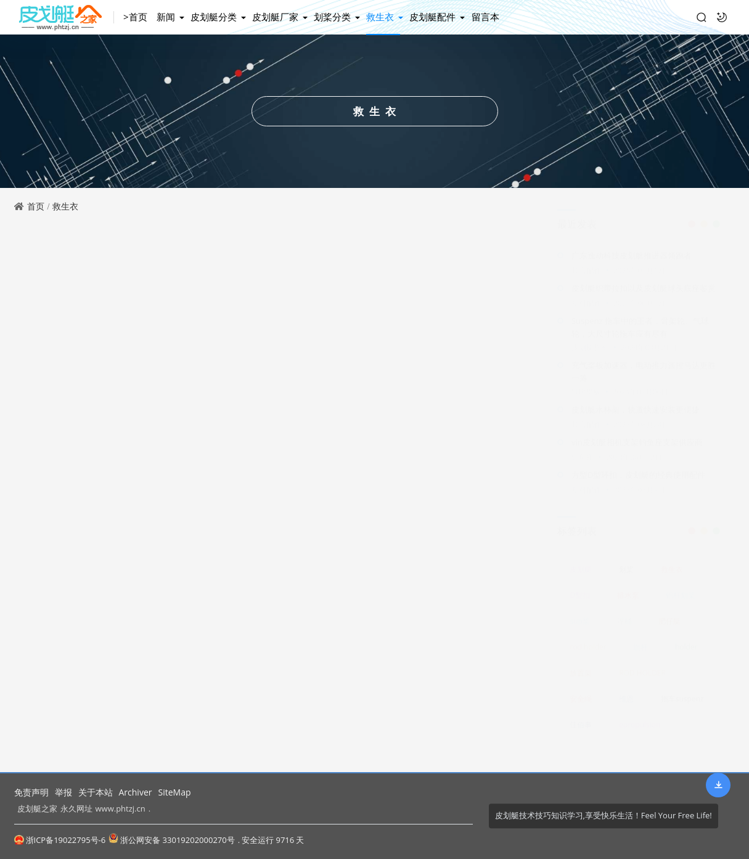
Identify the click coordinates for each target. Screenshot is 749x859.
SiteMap (174, 792)
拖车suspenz (682, 704)
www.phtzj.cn (120, 808)
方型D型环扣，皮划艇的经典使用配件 (638, 486)
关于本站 (95, 792)
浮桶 (624, 626)
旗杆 (640, 652)
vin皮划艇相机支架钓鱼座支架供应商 (637, 453)
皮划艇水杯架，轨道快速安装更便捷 (635, 420)
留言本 (486, 16)
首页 (35, 206)
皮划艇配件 (434, 16)
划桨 (626, 574)
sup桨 (579, 626)
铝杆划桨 (680, 600)
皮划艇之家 (37, 808)
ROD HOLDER (642, 678)
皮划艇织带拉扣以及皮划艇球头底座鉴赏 (643, 298)
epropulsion (639, 730)
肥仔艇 (669, 626)
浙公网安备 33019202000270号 (171, 839)
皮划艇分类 (215, 16)
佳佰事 (581, 730)
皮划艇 (581, 574)
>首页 (137, 16)
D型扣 (580, 600)
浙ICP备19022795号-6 (60, 839)
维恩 (626, 704)
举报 (63, 792)
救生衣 (381, 16)
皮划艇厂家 (276, 16)
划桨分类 (333, 16)
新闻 (167, 16)
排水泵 (628, 600)
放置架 (581, 678)
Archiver (135, 792)
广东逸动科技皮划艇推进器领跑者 (631, 266)
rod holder (588, 652)
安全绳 (581, 704)
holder (686, 652)
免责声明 (31, 792)
